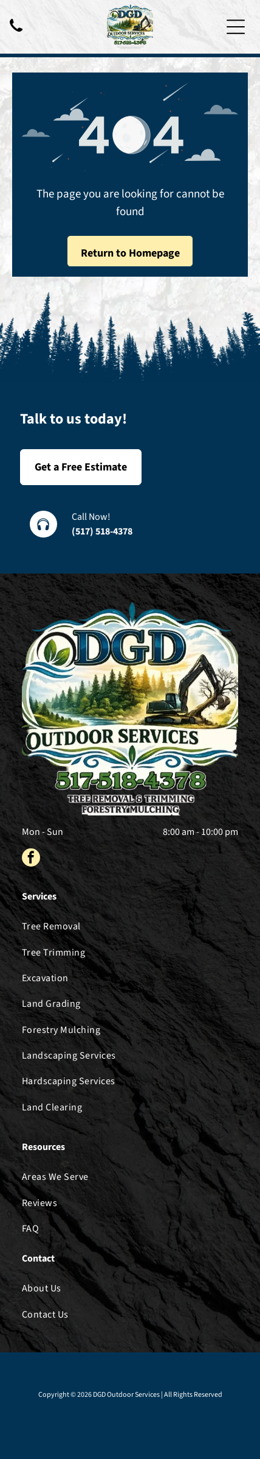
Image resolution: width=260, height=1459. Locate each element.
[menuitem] (130, 926)
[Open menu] (236, 27)
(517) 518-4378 (102, 531)
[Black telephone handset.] (16, 33)
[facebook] (31, 859)
